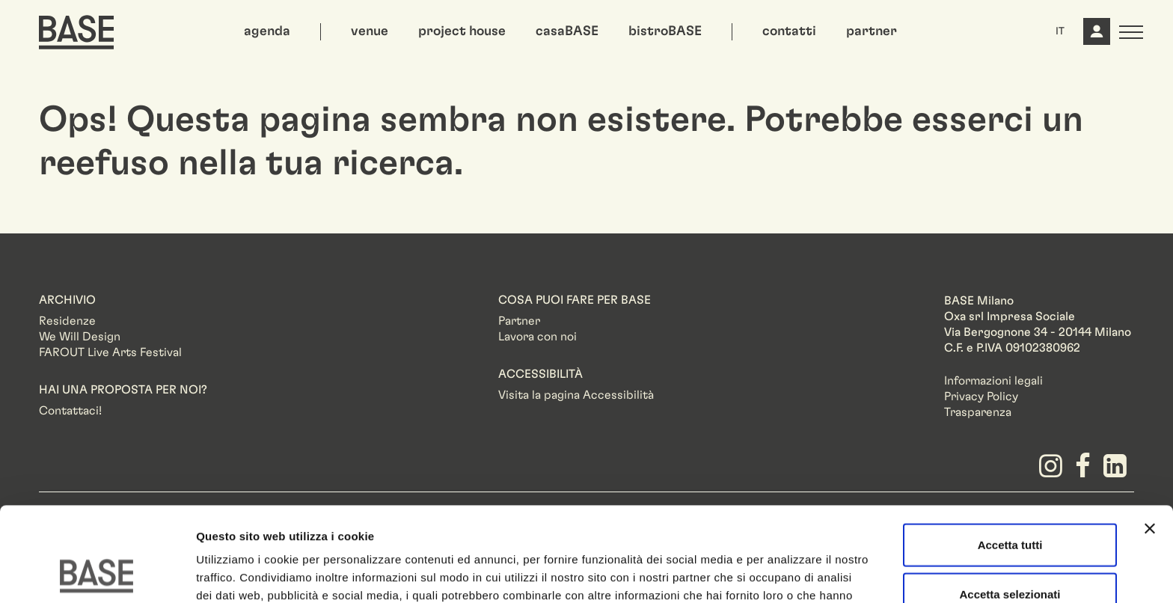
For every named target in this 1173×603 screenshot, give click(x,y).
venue (369, 31)
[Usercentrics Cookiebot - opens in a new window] (96, 574)
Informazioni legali (993, 381)
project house (462, 31)
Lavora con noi (537, 337)
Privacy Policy (981, 396)
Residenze (67, 321)
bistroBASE (665, 31)
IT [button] (1060, 31)
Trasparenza (977, 412)
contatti (789, 31)
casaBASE (567, 31)
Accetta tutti (1010, 456)
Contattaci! (70, 411)
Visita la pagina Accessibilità (576, 395)
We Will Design (79, 337)
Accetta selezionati (1009, 505)
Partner (519, 321)
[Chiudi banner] (1150, 440)
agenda (267, 31)
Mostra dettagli (787, 573)
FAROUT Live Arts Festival (110, 352)
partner (871, 31)
